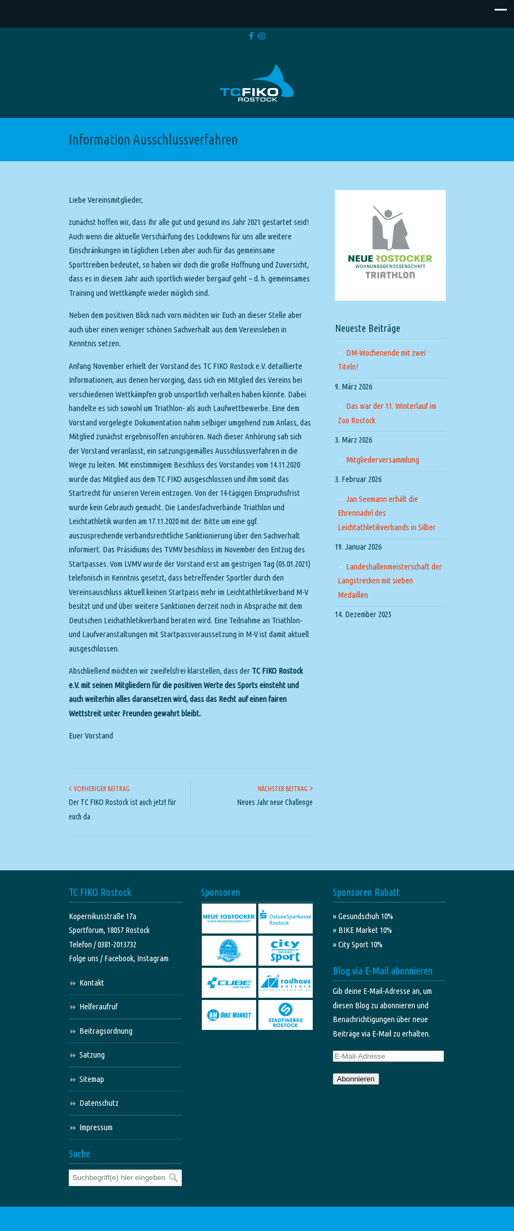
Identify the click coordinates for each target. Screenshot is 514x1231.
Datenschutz (99, 1102)
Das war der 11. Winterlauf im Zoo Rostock (387, 413)
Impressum (96, 1127)
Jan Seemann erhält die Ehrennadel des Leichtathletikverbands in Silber (387, 513)
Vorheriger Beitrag (99, 788)
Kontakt (91, 982)
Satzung (92, 1054)
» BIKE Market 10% (362, 930)
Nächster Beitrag (285, 788)
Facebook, (120, 958)
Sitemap (91, 1079)
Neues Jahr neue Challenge (275, 802)
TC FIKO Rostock (257, 83)
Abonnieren (356, 1079)
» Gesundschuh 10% (363, 916)
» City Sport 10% (358, 944)
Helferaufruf (98, 1006)
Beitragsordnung (106, 1030)
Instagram (153, 958)
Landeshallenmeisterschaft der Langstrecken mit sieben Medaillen (390, 580)
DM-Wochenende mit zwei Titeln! (382, 360)
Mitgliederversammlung (382, 459)
